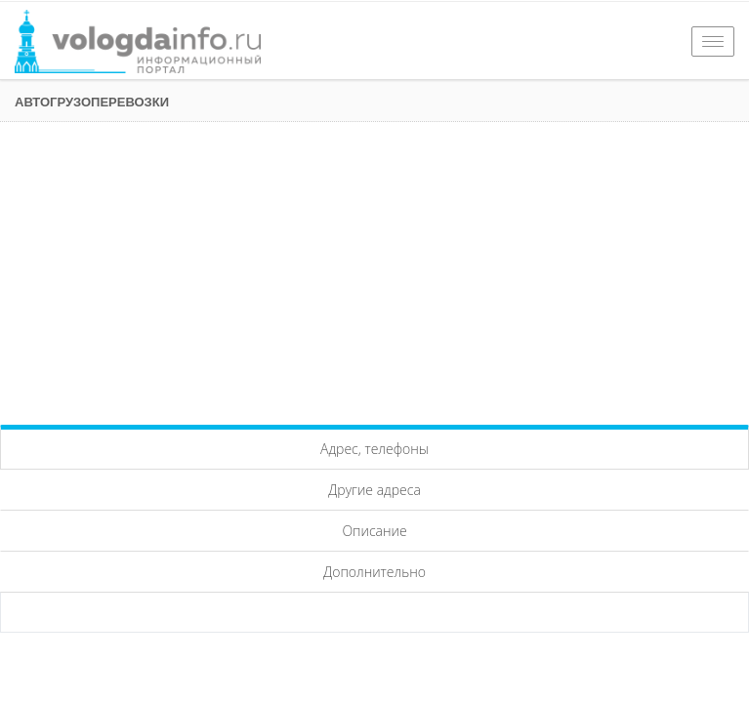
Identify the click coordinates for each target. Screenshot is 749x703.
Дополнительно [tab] (374, 571)
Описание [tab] (374, 530)
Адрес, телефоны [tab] (374, 448)
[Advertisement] (374, 268)
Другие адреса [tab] (374, 489)
